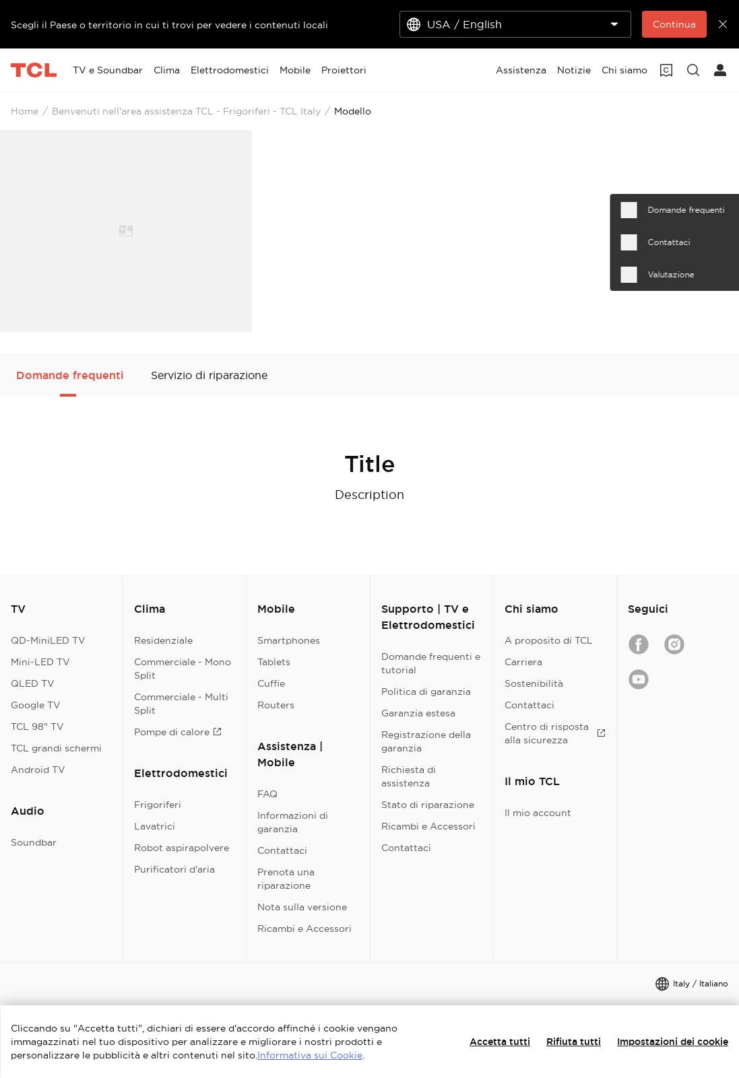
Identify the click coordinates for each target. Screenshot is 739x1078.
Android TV (38, 770)
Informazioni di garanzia (292, 822)
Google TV (36, 705)
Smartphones (288, 640)
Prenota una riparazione (286, 878)
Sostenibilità (534, 683)
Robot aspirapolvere (181, 848)
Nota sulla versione (302, 907)
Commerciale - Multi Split (181, 703)
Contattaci (282, 850)
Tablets (273, 662)
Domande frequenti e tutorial (430, 663)
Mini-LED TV (40, 662)
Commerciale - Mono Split (182, 668)
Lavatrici (154, 826)
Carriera (523, 662)
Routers (275, 705)
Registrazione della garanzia (426, 741)
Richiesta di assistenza (408, 776)
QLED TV (33, 683)
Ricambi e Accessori (304, 928)
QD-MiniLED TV (48, 640)
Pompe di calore (178, 732)
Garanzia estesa (418, 713)
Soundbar (34, 842)
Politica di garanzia (426, 691)
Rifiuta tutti (573, 1042)
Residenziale (163, 640)
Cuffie (271, 683)
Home (24, 111)
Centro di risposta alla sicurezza (555, 733)
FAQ (267, 794)
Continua (674, 24)
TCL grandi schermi (56, 748)
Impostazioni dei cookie (672, 1042)
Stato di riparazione (427, 805)
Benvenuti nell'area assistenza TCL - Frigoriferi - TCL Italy (186, 111)
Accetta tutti (500, 1042)
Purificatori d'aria (174, 869)
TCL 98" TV (37, 726)
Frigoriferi (157, 805)
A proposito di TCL (549, 640)
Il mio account (538, 813)
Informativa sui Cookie (309, 1055)
